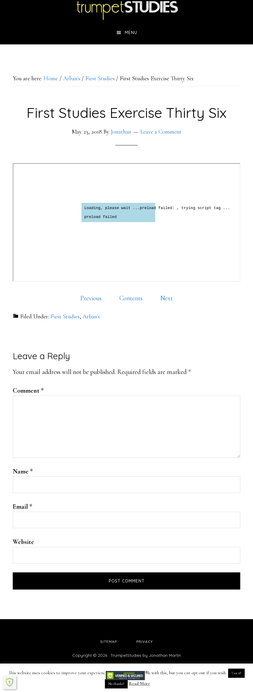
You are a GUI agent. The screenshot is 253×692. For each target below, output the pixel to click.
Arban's (91, 316)
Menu (131, 32)
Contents (130, 298)
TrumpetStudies (126, 10)
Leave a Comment (161, 131)
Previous (91, 298)
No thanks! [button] (116, 683)
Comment (28, 390)
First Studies (65, 316)
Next (166, 298)
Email (22, 506)
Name (23, 471)
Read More (139, 683)
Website (23, 542)
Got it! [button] (236, 673)
